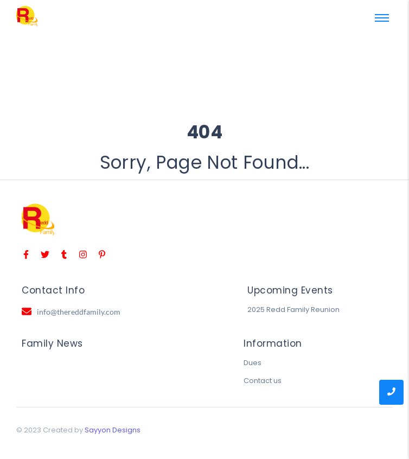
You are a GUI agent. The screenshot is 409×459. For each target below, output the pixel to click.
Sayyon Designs (112, 430)
